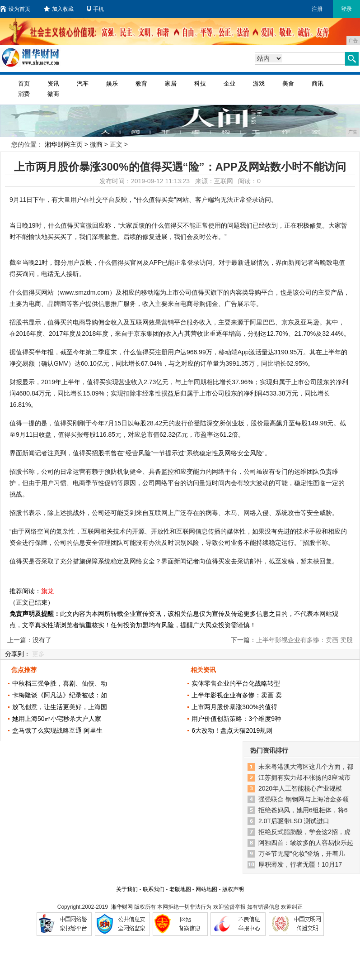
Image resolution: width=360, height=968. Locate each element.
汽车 (83, 83)
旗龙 (47, 591)
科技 (200, 83)
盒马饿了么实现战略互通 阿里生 (57, 730)
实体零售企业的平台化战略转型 (236, 683)
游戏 (259, 83)
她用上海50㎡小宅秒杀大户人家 (57, 718)
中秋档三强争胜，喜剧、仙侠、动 (59, 683)
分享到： (17, 654)
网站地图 (206, 889)
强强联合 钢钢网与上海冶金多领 (303, 799)
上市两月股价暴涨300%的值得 (234, 707)
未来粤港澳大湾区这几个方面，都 (305, 766)
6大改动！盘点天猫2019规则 (232, 730)
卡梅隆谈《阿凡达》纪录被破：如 (59, 695)
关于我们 (127, 889)
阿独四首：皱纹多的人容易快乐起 (305, 842)
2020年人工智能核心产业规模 (300, 788)
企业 (229, 83)
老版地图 (180, 889)
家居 (171, 83)
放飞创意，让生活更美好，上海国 (59, 707)
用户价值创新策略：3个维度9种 (236, 718)
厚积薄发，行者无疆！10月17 (300, 864)
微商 (53, 94)
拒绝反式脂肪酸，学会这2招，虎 (304, 831)
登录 (346, 9)
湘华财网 (122, 907)
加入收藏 (59, 9)
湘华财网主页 (64, 144)
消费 (24, 94)
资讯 (53, 83)
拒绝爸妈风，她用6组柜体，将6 (303, 810)
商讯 (317, 83)
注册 (317, 9)
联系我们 (153, 889)
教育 (141, 83)
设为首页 (15, 9)
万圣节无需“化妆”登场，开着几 (301, 853)
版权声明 (233, 889)
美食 (288, 83)
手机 (95, 9)
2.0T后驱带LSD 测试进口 (293, 821)
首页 (24, 83)
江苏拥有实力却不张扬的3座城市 (304, 777)
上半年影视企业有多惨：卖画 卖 (237, 695)
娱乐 (112, 83)
